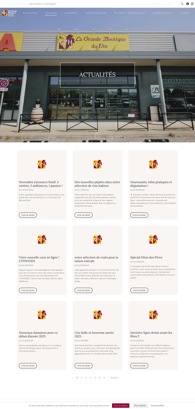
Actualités (51, 13)
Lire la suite (28, 215)
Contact (185, 13)
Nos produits (30, 13)
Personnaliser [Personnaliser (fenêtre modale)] (157, 405)
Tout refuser (140, 405)
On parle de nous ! (162, 13)
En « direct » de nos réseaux (129, 13)
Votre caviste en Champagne (42, 4)
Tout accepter (121, 405)
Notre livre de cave (96, 13)
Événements (70, 13)
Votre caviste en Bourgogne (14, 4)
